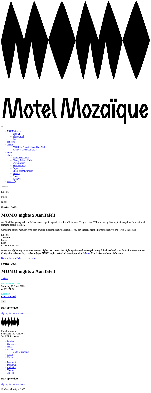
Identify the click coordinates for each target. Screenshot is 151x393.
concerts (11, 141)
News (9, 346)
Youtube (11, 370)
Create (10, 354)
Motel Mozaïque (21, 157)
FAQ (15, 139)
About (10, 349)
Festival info (29, 258)
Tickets (19, 258)
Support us (18, 168)
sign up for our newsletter (13, 313)
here (87, 253)
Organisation (19, 163)
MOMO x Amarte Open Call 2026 (29, 147)
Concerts (11, 344)
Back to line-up (8, 258)
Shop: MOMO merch (23, 171)
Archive (17, 179)
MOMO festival (14, 131)
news (9, 152)
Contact (16, 176)
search (11, 181)
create (10, 144)
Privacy (16, 173)
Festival (11, 341)
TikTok (10, 373)
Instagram (11, 365)
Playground (18, 136)
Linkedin (11, 367)
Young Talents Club (22, 160)
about (9, 155)
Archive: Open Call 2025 (25, 149)
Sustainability (19, 165)
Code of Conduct (21, 352)
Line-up (16, 134)
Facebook (11, 362)
